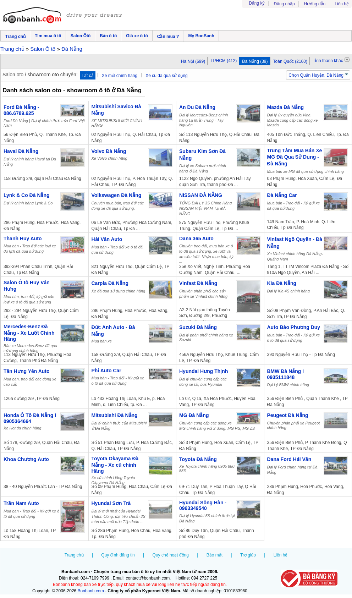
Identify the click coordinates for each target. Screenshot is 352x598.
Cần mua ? (168, 36)
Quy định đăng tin (117, 555)
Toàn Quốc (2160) (290, 61)
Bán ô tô (108, 35)
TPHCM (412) (223, 60)
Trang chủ (15, 36)
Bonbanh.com (91, 590)
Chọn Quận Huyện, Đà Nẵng (315, 75)
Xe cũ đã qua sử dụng (166, 75)
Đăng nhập (284, 3)
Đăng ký (257, 3)
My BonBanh (201, 35)
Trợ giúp (248, 555)
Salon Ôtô (81, 35)
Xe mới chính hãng (119, 75)
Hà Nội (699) (193, 61)
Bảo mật (214, 555)
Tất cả (88, 75)
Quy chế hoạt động (171, 555)
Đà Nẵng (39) (255, 61)
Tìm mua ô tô (48, 35)
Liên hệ (342, 3)
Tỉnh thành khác (331, 60)
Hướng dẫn (315, 3)
